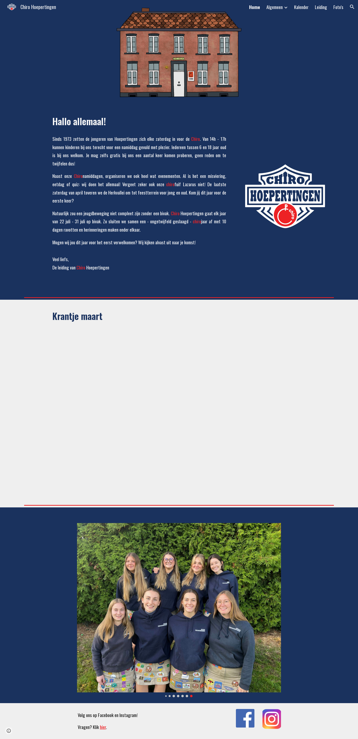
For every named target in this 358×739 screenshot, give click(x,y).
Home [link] (254, 7)
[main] (139, 121)
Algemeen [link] (274, 7)
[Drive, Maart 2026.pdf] (165, 411)
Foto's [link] (338, 7)
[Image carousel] (179, 610)
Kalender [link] (301, 7)
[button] (352, 7)
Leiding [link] (321, 7)
